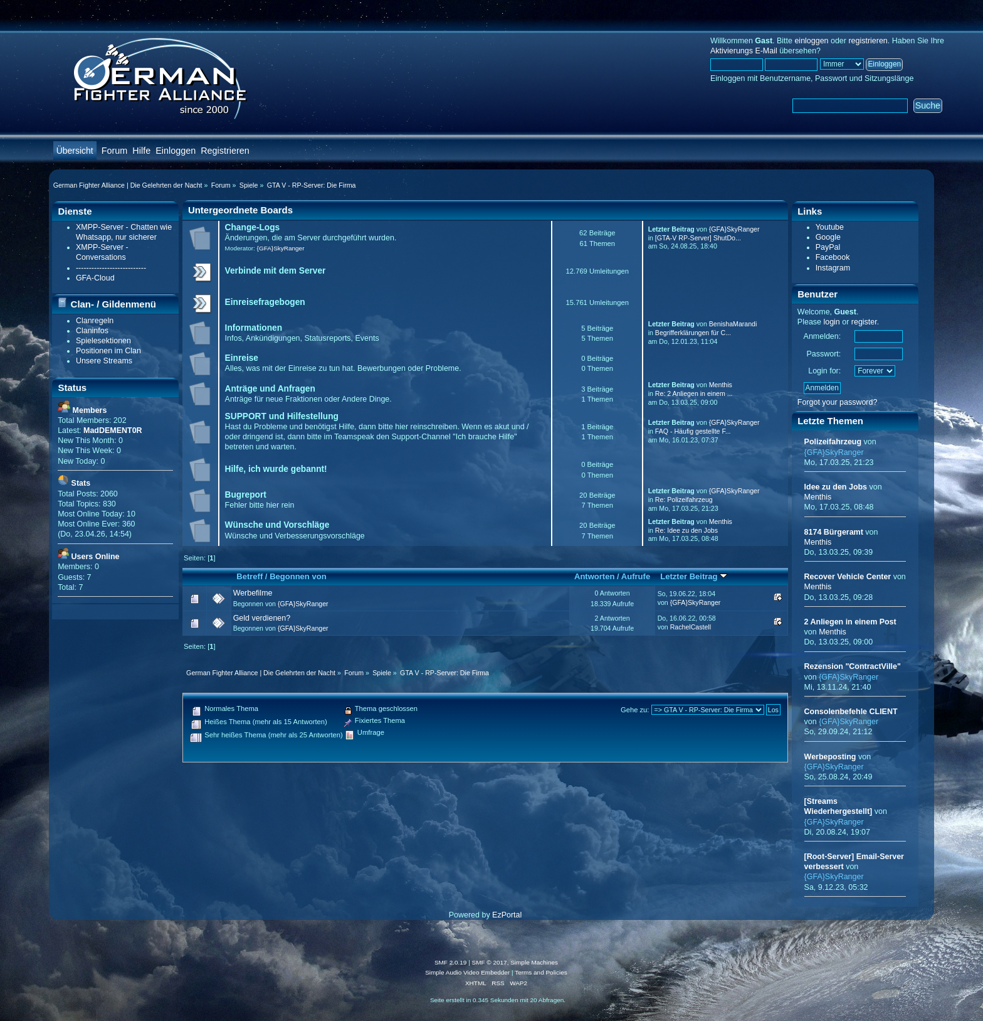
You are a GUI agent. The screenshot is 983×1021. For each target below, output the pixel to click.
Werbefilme (253, 593)
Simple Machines (534, 962)
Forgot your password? (837, 402)
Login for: (824, 370)
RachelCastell (690, 627)
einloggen (811, 40)
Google (828, 237)
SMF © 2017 (489, 962)
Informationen (253, 328)
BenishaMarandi (733, 324)
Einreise (241, 358)
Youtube (830, 227)
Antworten (594, 576)
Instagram (833, 268)
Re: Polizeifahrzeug (684, 499)
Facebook (833, 257)
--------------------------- (111, 268)
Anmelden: (822, 336)
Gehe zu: (635, 710)
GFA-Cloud (95, 278)
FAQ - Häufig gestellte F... (693, 431)
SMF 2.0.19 (450, 962)
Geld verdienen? (262, 618)
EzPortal (507, 915)
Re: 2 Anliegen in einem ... (694, 393)
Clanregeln (94, 320)
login (831, 322)
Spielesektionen (103, 340)
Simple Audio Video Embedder (467, 972)
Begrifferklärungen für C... (693, 332)
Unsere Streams (104, 360)
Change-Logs (252, 227)
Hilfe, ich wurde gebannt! (276, 469)
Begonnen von (298, 576)
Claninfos (92, 330)
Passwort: (823, 354)
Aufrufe (635, 576)
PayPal (828, 247)
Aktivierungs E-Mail (743, 50)
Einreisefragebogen (265, 302)
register (864, 322)
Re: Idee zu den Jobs (686, 530)
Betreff (249, 576)
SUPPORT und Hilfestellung (282, 416)
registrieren (867, 40)
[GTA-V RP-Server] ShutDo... (698, 238)
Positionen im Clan (108, 350)
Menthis (720, 384)
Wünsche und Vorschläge (277, 525)
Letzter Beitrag (693, 576)
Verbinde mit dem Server (275, 270)
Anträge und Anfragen (270, 388)
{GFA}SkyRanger (281, 248)
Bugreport (245, 495)
